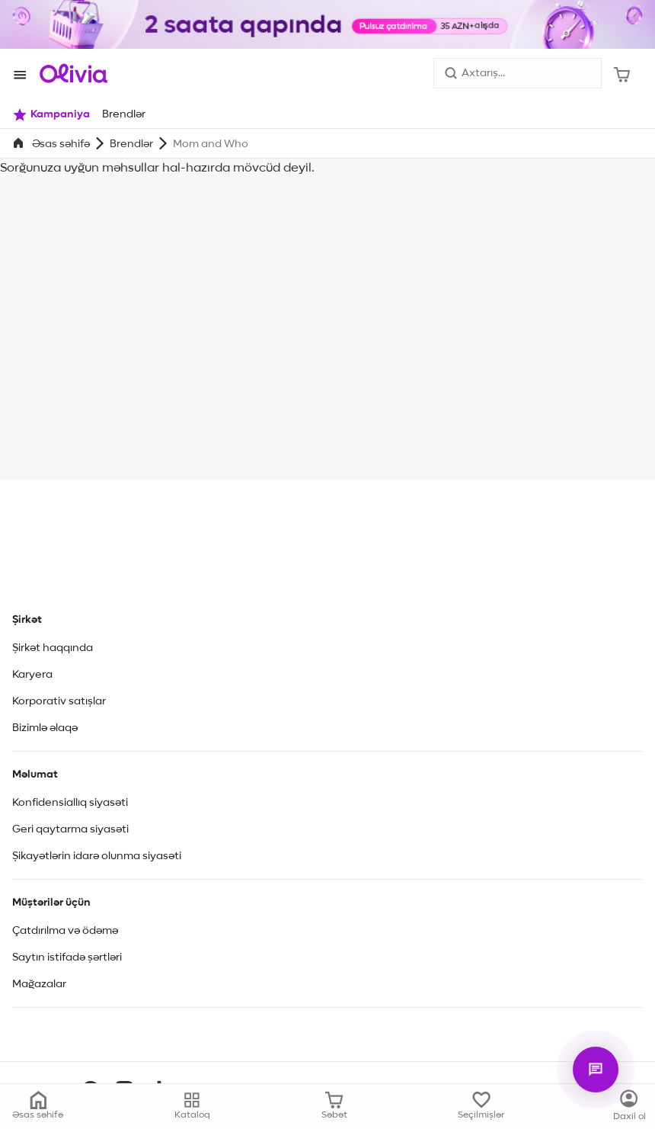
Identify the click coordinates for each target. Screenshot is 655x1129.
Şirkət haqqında (52, 648)
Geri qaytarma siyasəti (70, 829)
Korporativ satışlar (59, 701)
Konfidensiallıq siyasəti (70, 802)
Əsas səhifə (61, 144)
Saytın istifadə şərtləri (67, 957)
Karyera (32, 674)
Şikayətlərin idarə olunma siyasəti (96, 856)
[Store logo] (73, 73)
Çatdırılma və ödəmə (65, 930)
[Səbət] (622, 73)
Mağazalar (39, 984)
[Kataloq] (629, 1106)
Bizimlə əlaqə (45, 728)
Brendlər (131, 144)
